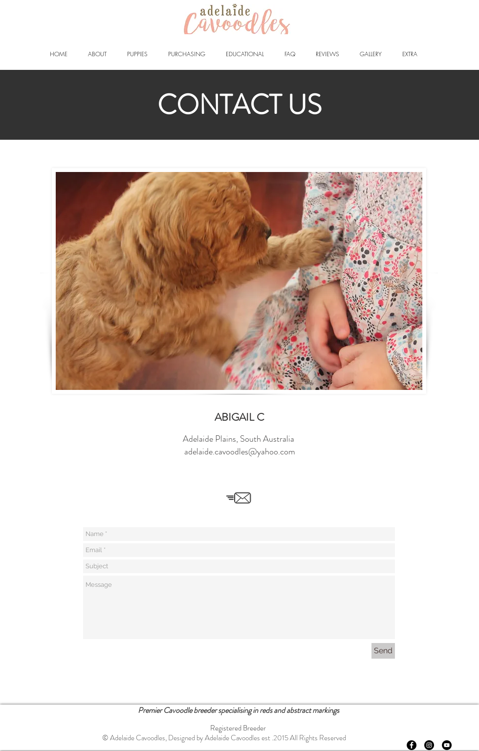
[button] (97, 54)
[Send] (383, 651)
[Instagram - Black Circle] (429, 745)
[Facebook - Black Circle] (411, 745)
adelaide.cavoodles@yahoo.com (239, 451)
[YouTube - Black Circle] (447, 745)
